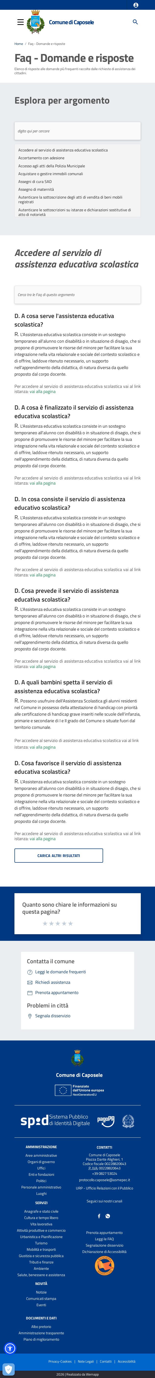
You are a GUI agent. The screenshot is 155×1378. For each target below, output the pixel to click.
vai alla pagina (43, 391)
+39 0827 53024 (104, 1173)
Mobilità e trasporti (41, 1249)
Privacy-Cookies (60, 1361)
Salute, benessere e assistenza (41, 1275)
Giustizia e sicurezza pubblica (41, 1256)
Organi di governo (41, 1162)
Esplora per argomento (62, 100)
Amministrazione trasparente (41, 1333)
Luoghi (41, 1193)
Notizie (41, 1292)
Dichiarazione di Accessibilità (104, 1251)
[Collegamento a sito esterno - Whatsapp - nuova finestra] (108, 1216)
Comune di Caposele (71, 22)
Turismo (41, 1243)
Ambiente (41, 1268)
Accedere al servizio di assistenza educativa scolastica (76, 258)
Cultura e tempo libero (41, 1217)
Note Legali (86, 1361)
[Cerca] (135, 22)
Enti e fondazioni (41, 1174)
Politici (41, 1181)
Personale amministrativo (41, 1187)
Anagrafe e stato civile (41, 1211)
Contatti (104, 1147)
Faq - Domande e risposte (46, 43)
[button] (136, 5)
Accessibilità (126, 1361)
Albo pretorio (41, 1326)
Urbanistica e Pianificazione (41, 1237)
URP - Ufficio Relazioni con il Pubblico (104, 1188)
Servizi (41, 1203)
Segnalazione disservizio (104, 1245)
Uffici (41, 1168)
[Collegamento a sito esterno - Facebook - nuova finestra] (99, 1216)
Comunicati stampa (41, 1298)
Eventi (41, 1305)
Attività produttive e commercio (41, 1230)
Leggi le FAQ (104, 1239)
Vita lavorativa (41, 1224)
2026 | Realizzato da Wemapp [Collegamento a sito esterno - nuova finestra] (77, 1374)
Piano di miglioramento (41, 1339)
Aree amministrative (41, 1155)
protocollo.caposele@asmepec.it (104, 1180)
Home (18, 43)
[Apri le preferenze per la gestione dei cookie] (8, 1369)
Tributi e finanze (41, 1262)
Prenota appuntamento (104, 1232)
